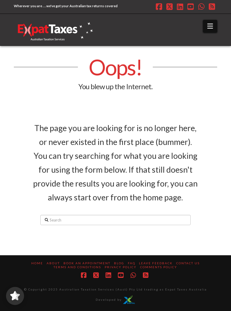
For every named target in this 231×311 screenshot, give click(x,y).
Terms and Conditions (77, 267)
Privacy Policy (121, 267)
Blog (119, 263)
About (53, 263)
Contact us (188, 263)
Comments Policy (158, 267)
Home (37, 263)
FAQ (131, 263)
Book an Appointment (86, 263)
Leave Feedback (156, 263)
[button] (210, 26)
